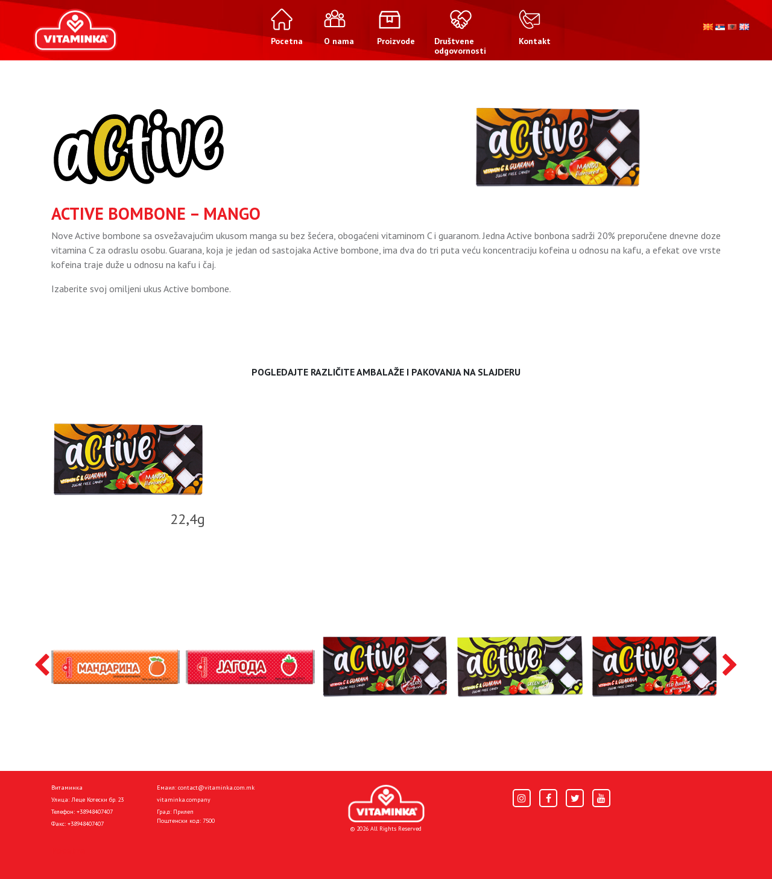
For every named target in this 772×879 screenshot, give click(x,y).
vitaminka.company (183, 800)
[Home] (386, 804)
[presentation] (42, 666)
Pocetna (68, 850)
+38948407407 (95, 812)
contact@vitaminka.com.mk (216, 787)
